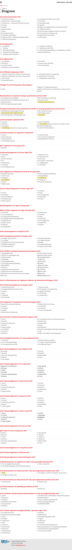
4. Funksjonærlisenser (7, 80)
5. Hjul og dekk (4, 359)
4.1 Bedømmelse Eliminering (45, 304)
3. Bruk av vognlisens (43, 464)
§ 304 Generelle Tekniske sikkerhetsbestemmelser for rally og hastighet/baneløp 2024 (29, 493)
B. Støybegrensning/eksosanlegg (10, 514)
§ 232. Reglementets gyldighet (9, 98)
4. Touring (3, 25)
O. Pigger (40, 518)
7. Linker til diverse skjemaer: (45, 128)
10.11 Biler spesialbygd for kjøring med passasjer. (51, 329)
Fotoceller (41, 271)
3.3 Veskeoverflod (5, 199)
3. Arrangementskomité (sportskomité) (12, 242)
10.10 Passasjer (41, 327)
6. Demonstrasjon (5, 29)
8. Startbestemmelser (7, 33)
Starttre (41, 273)
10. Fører (40, 325)
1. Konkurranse (5, 176)
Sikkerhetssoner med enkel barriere (11, 271)
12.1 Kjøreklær (41, 197)
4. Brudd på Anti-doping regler (9, 52)
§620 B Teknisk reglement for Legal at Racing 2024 (17, 210)
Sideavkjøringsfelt (43, 257)
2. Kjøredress (4, 497)
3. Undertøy (4, 499)
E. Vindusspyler (4, 520)
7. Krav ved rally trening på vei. (46, 137)
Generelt (3, 433)
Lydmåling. (3, 489)
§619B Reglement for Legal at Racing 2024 (14, 206)
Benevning (3, 351)
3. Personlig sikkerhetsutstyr (9, 344)
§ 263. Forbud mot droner (44, 111)
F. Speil (2, 523)
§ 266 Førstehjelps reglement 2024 (12, 120)
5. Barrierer (3, 267)
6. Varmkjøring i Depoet (44, 344)
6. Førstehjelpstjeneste (7, 167)
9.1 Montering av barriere (44, 253)
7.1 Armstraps (41, 218)
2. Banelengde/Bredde (7, 261)
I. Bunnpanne (4, 529)
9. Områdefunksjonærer (44, 244)
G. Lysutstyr (4, 525)
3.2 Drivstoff (4, 195)
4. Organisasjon (5, 163)
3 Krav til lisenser (5, 137)
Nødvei (40, 263)
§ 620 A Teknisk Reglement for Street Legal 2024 (16, 189)
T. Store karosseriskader (44, 531)
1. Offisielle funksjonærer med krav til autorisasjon (15, 74)
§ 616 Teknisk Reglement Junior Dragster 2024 (16, 349)
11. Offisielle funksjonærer (8, 39)
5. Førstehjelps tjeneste (7, 141)
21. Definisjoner (42, 37)
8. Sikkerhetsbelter (43, 497)
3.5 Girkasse (4, 224)
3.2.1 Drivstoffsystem (6, 197)
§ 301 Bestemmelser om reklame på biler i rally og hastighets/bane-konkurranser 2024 (29, 471)
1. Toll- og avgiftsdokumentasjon (10, 464)
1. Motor (3, 319)
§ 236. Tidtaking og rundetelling (46, 98)
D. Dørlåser (3, 518)
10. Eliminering (41, 293)
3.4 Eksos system (5, 201)
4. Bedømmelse (5, 184)
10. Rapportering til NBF (44, 246)
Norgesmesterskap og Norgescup (10, 304)
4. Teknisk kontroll (6, 139)
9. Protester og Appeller (44, 182)
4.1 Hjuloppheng (5, 226)
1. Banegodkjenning (6, 253)
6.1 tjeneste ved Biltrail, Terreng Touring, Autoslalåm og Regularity (53, 125)
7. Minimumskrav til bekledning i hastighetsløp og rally (53, 495)
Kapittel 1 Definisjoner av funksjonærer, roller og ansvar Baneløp (53, 90)
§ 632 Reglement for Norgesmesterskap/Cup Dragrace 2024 (20, 302)
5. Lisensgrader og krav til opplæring (48, 74)
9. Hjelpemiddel (42, 323)
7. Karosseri (4, 331)
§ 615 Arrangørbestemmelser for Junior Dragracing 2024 (19, 338)
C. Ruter (3, 516)
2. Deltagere (4, 178)
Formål (2, 89)
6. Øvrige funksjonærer (44, 238)
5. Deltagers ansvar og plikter (9, 54)
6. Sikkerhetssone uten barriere (9, 269)
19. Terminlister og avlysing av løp (47, 33)
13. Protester (41, 21)
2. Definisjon (4, 63)
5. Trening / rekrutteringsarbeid (46, 342)
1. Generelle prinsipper (7, 19)
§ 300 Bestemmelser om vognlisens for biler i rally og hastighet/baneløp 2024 (26, 462)
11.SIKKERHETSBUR (43, 504)
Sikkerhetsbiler (42, 267)
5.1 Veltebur (40, 214)
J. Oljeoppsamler (5, 531)
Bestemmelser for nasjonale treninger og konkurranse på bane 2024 (23, 96)
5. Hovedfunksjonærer (7, 246)
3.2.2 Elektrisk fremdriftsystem (9, 216)
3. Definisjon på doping (7, 50)
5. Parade (3, 27)
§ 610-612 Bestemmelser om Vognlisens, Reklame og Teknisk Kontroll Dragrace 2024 (29, 280)
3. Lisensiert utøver (6, 65)
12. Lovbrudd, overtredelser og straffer (48, 19)
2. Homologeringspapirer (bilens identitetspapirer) (15, 466)
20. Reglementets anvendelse (46, 35)
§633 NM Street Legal (6, 174)
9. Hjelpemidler (41, 389)
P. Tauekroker (41, 520)
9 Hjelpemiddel (41, 355)
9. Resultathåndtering (43, 52)
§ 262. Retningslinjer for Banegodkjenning (12, 115)
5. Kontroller (41, 61)
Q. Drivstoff (40, 523)
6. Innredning (4, 329)
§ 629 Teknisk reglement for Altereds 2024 (14, 452)
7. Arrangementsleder (43, 240)
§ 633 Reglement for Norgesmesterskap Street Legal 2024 (20, 172)
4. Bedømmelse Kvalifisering (8, 312)
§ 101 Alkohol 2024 (6, 59)
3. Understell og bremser (7, 323)
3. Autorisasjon (4, 78)
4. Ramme (3, 325)
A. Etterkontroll (5, 482)
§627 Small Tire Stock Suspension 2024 (13, 431)
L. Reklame (40, 512)
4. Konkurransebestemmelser (46, 340)
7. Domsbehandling (43, 65)
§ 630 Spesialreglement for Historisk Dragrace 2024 (17, 457)
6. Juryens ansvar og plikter (45, 63)
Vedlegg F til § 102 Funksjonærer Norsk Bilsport (16, 85)
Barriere (3, 275)
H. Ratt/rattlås (5, 527)
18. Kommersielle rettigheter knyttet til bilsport (51, 31)
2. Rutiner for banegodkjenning (9, 255)
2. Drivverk (3, 321)
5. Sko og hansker (5, 504)
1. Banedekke (4, 259)
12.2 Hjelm (40, 199)
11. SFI (39, 331)
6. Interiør (40, 351)
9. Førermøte (41, 159)
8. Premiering (41, 180)
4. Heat (2, 293)
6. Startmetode (5, 297)
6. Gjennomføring (42, 135)
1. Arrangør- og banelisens (8, 238)
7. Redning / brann (42, 155)
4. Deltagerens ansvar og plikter (9, 67)
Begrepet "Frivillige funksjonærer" (47, 87)
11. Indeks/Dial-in (42, 295)
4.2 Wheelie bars (42, 212)
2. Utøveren (4, 124)
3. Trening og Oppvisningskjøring (10, 263)
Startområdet (42, 265)
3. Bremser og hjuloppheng (8, 355)
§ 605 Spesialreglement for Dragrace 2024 (14, 231)
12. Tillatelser (41, 165)
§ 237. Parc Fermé (42, 100)
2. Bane (2, 157)
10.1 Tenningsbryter (43, 195)
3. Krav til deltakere (6, 159)
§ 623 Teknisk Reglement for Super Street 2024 (16, 381)
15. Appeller (40, 25)
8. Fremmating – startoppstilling (47, 289)
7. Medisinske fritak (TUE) (45, 48)
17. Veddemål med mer (44, 29)
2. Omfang (4, 48)
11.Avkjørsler (41, 259)
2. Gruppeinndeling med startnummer (11, 289)
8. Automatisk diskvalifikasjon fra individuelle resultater (54, 50)
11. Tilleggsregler (42, 163)
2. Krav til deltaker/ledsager (8, 342)
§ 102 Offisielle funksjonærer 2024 (12, 72)
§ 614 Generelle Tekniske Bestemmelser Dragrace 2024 (19, 317)
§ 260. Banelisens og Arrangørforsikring (12, 111)
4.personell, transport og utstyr (14, 128)
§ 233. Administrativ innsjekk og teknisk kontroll (14, 100)
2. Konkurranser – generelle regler (10, 21)
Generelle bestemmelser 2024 (10, 17)
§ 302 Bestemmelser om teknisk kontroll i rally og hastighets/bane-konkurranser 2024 (29, 480)
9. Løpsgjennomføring (44, 291)
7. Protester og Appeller (44, 310)
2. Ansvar (3, 135)
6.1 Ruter (40, 193)
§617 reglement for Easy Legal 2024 (12, 146)
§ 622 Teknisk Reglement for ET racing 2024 (15, 364)
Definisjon (3, 148)
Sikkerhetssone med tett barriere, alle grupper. (14, 273)
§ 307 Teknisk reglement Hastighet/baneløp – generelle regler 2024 (23, 510)
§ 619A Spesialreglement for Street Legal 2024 (16, 152)
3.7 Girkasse (40, 191)
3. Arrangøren (4, 126)
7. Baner (3, 31)
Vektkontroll (41, 489)
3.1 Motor (3, 193)
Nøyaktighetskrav (44, 275)
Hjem (1, 5)
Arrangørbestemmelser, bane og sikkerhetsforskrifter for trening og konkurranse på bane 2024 (32, 109)
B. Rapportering (42, 482)
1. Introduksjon (5, 46)
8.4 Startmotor (41, 321)
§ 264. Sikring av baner (43, 113)
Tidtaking (41, 269)
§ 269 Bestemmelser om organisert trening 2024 (16, 133)
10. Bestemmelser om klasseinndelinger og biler (14, 37)
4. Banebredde (4, 265)
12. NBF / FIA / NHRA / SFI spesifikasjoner (49, 333)
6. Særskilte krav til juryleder (45, 76)
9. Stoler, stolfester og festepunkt (47, 499)
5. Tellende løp (41, 306)
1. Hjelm (3, 495)
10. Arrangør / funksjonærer (45, 161)
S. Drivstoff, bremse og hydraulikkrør (48, 529)
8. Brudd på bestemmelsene (45, 139)
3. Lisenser (3, 291)
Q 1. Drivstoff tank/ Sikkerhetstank (47, 525)
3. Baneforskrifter (5, 257)
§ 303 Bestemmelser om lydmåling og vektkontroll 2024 (19, 486)
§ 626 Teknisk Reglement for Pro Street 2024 (15, 426)
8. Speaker (40, 242)
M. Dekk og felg (41, 514)
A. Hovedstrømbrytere (7, 512)
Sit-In (2, 161)
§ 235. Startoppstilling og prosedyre (11, 104)
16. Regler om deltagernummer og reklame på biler (52, 27)
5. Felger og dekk (5, 327)
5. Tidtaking (4, 165)
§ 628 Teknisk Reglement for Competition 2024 (16, 448)
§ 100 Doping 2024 (6, 44)
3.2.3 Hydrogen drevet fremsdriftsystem (12, 218)
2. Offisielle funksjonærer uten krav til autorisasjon (15, 76)
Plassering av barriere (44, 255)
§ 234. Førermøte (5, 102)
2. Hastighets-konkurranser (8, 475)
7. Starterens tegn (42, 287)
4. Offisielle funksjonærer (7, 244)
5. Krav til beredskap (43, 122)
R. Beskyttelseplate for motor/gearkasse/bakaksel (52, 527)
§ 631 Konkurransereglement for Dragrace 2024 (16, 285)
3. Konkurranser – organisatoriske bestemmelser (14, 23)
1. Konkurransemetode (7, 287)
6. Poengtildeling (42, 176)
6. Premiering (41, 308)
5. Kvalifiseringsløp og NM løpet (46, 174)
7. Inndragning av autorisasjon (46, 78)
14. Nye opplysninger (43, 23)
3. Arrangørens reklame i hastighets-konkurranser (52, 473)
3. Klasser (3, 182)
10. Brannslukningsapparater (45, 501)
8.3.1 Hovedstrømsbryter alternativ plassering (50, 319)
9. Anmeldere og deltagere (8, 35)
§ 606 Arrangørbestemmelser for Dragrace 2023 (16, 236)
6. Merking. (3, 505)
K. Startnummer (5, 533)
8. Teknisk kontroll (42, 157)
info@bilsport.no (20, 545)
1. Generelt (3, 122)
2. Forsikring (4, 240)
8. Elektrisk (3, 333)
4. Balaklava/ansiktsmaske (8, 501)
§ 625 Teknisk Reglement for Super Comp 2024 (16, 411)
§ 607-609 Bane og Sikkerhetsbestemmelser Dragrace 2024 (20, 251)
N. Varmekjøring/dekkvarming (46, 516)
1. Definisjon (4, 155)
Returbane (41, 261)
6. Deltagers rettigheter (44, 46)
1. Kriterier (3, 306)
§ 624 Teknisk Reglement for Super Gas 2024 (15, 396)
